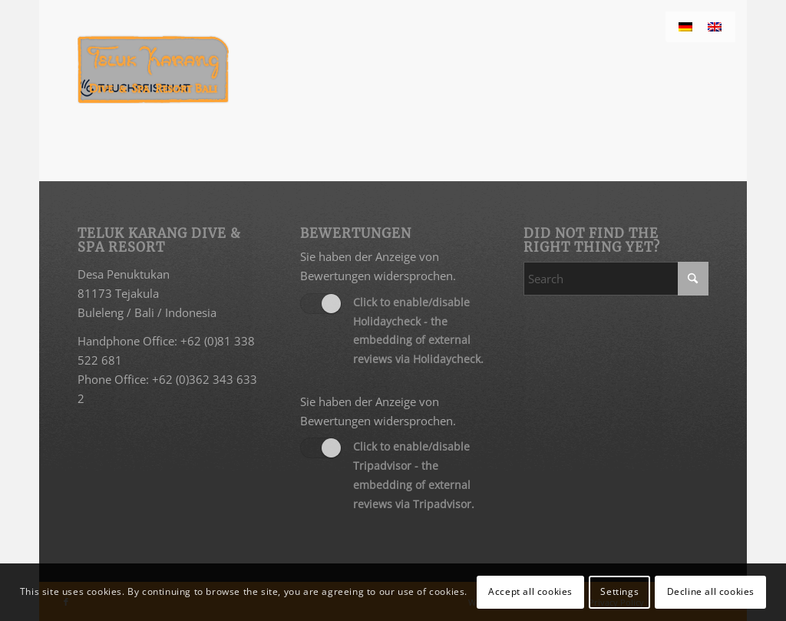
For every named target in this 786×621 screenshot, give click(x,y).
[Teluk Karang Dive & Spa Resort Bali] (153, 69)
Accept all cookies (530, 591)
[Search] (615, 279)
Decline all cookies (711, 591)
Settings (619, 591)
